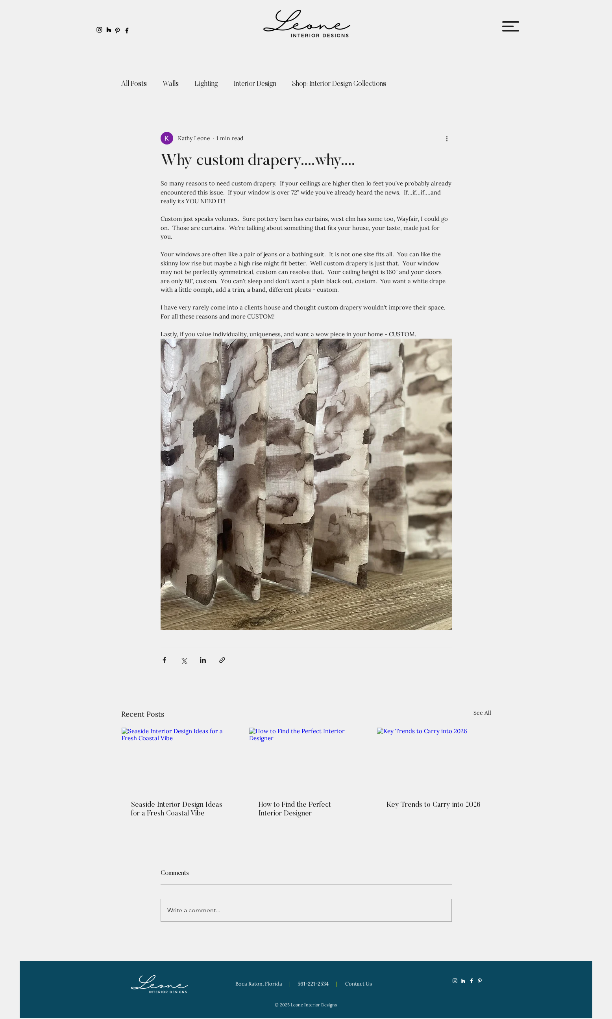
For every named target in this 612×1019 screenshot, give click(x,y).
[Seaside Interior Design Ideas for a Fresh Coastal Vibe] (178, 759)
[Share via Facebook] (164, 660)
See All (482, 712)
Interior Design (255, 84)
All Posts (134, 84)
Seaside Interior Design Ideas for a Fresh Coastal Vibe (176, 809)
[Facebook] (127, 30)
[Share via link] (222, 660)
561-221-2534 (314, 983)
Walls (171, 84)
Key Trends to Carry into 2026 (433, 805)
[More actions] (447, 138)
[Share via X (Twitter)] (183, 660)
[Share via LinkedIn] (203, 660)
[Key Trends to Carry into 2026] (434, 759)
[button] (510, 26)
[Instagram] (99, 29)
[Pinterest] (117, 30)
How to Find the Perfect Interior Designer (295, 809)
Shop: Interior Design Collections (339, 84)
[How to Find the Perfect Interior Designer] (306, 759)
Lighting (206, 84)
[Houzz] (109, 29)
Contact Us (358, 983)
